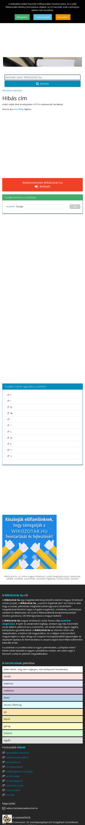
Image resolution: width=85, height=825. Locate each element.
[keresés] (36, 206)
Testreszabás (42, 17)
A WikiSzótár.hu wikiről (16, 757)
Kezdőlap (19, 109)
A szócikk (9, 794)
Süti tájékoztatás (14, 766)
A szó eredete (12, 790)
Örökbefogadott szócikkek (19, 771)
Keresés (42, 83)
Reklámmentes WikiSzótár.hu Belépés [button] (42, 184)
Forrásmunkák (12, 776)
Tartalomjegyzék (14, 780)
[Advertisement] (42, 34)
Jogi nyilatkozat (13, 762)
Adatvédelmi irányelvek (17, 752)
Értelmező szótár (14, 785)
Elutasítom (63, 17)
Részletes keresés (12, 90)
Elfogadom (22, 17)
